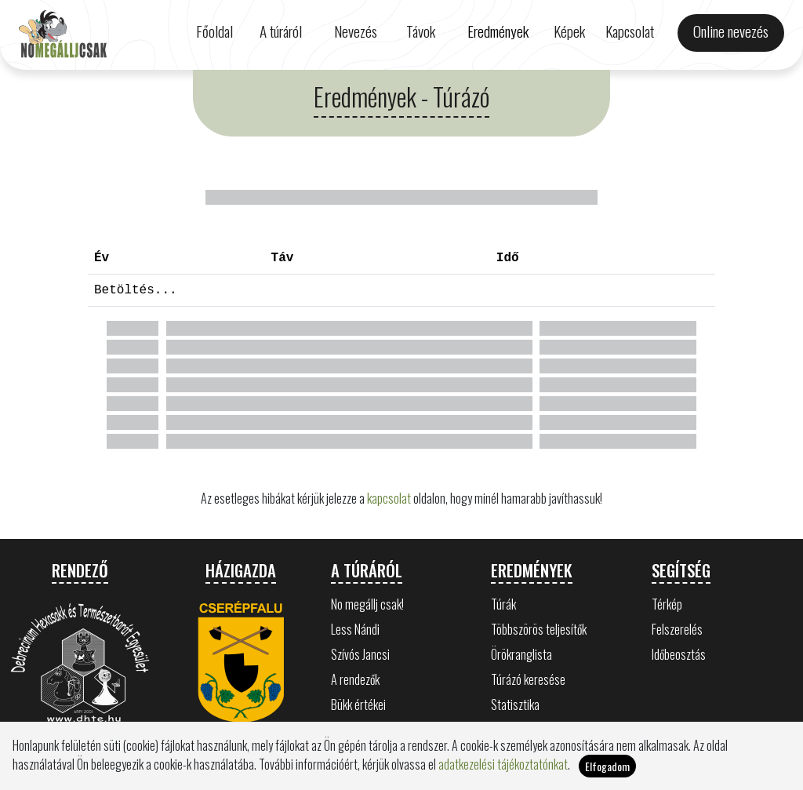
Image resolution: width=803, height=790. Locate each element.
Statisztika (515, 704)
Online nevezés (730, 31)
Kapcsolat (629, 31)
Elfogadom (607, 766)
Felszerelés (677, 629)
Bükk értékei (358, 704)
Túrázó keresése (528, 679)
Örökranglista (521, 654)
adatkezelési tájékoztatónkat (503, 764)
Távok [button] (420, 31)
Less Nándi (355, 629)
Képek (569, 31)
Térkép (667, 604)
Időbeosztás (679, 654)
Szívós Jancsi (360, 654)
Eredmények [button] (498, 31)
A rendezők (355, 679)
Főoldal (214, 31)
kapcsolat (389, 498)
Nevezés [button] (355, 31)
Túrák (503, 604)
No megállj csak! (367, 604)
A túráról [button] (281, 31)
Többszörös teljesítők (539, 629)
